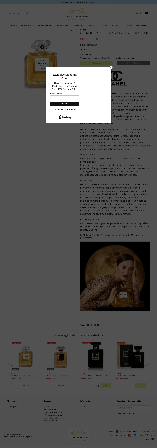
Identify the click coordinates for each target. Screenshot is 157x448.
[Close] (111, 67)
